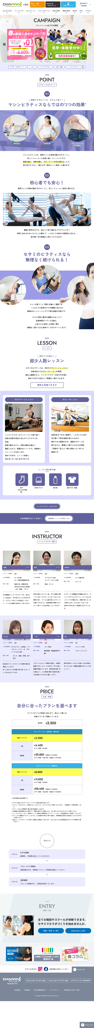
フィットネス (19, 11)
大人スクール (30, 11)
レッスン (32, 94)
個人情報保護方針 (40, 1017)
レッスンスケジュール (74, 94)
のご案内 (51, 957)
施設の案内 (66, 11)
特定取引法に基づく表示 (72, 1017)
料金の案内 (56, 11)
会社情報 (17, 1017)
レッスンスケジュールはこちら (47, 533)
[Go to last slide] (4, 71)
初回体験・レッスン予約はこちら (59, 545)
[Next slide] (89, 71)
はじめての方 (7, 11)
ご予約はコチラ (36, 4)
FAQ (81, 11)
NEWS (75, 11)
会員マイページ (68, 4)
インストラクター (45, 94)
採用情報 (83, 4)
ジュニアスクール (44, 11)
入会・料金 (59, 94)
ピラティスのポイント (17, 94)
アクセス (88, 11)
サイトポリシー (55, 1017)
